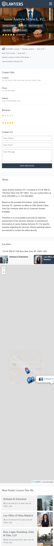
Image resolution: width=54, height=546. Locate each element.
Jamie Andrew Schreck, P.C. (12, 61)
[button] (27, 371)
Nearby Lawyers (9, 26)
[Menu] (50, 4)
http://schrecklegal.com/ (11, 101)
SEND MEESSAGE (27, 166)
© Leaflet (36, 482)
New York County (35, 26)
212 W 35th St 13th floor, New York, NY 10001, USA (21, 80)
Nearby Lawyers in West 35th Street (15, 57)
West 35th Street (20, 30)
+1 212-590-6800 (8, 91)
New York (22, 26)
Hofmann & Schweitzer (29, 364)
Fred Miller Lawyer (12, 49)
